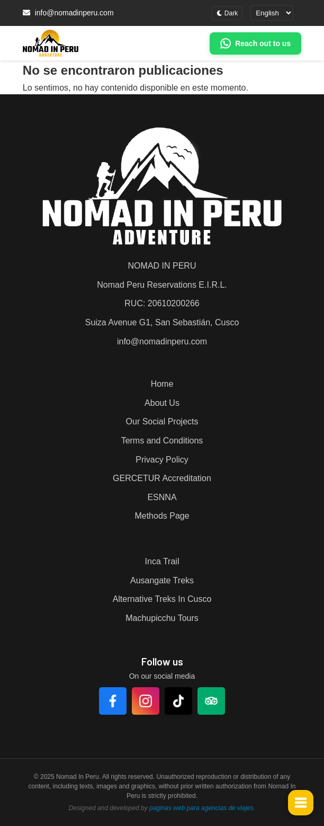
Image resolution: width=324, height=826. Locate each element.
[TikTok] (178, 701)
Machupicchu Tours (162, 618)
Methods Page (161, 515)
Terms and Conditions (162, 440)
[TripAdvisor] (211, 701)
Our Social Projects (162, 421)
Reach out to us (263, 43)
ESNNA (161, 497)
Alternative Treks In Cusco (162, 598)
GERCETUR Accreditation (162, 478)
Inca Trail (162, 561)
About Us (162, 402)
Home (162, 383)
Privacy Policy (162, 459)
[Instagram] (145, 701)
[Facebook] (112, 701)
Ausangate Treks (162, 580)
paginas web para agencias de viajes (201, 808)
